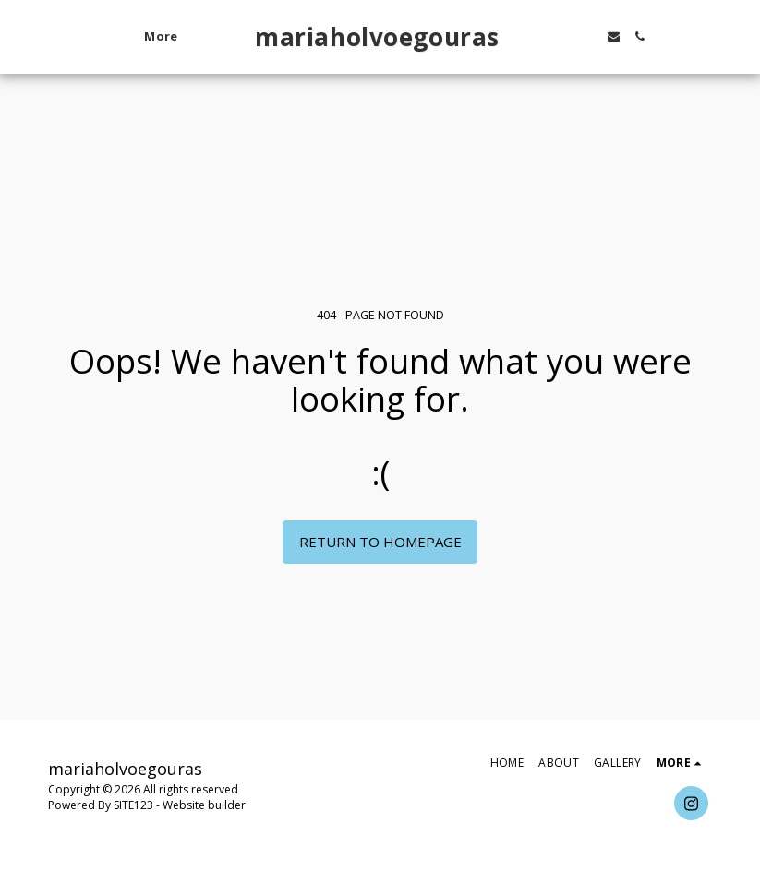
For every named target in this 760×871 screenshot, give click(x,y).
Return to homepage (380, 541)
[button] (560, 36)
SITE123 (133, 805)
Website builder (204, 805)
